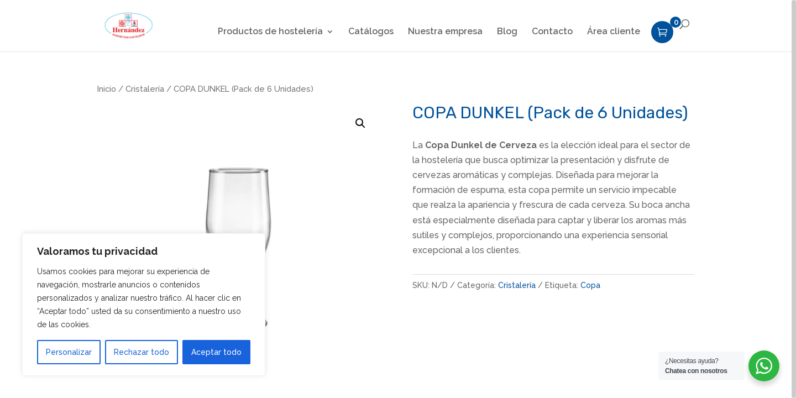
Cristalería (144, 88)
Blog (507, 32)
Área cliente (613, 32)
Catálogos (371, 32)
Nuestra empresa (445, 32)
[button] (360, 123)
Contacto (552, 32)
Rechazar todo (141, 352)
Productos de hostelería (270, 32)
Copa (590, 285)
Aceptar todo (216, 352)
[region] (398, 199)
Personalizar (69, 352)
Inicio (106, 88)
